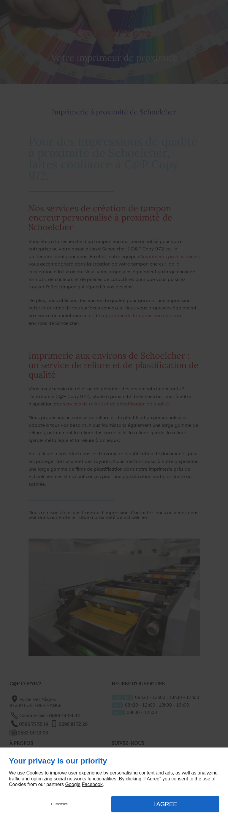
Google (72, 784)
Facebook (92, 784)
